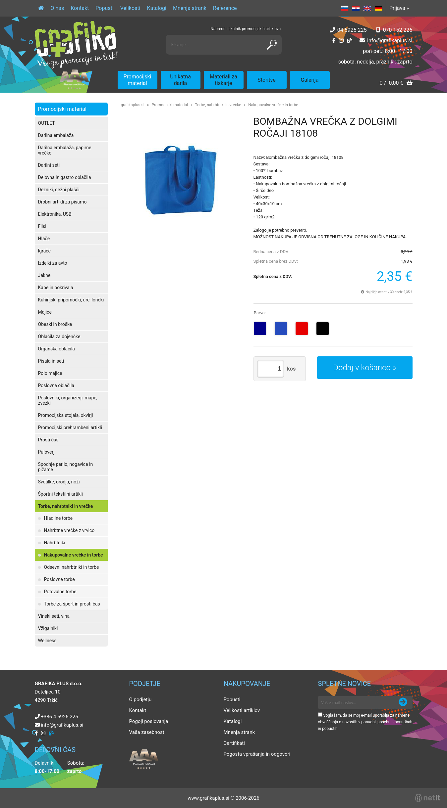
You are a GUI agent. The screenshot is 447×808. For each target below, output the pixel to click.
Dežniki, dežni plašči (59, 189)
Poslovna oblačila (56, 385)
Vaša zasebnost (146, 732)
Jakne (44, 275)
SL (345, 8)
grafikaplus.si (132, 105)
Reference (225, 8)
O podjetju (140, 699)
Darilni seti (49, 165)
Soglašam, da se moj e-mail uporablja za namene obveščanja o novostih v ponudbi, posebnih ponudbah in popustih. (365, 722)
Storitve (266, 80)
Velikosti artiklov (242, 710)
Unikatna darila (180, 79)
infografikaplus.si (390, 40)
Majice (45, 312)
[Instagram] (341, 40)
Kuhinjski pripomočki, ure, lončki (71, 299)
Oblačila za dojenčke (59, 336)
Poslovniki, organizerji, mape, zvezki (67, 400)
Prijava (399, 8)
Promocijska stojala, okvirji (65, 415)
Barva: (260, 312)
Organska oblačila (56, 348)
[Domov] (41, 8)
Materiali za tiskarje (223, 79)
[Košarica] (395, 83)
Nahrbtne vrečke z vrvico (69, 530)
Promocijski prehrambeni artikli (70, 427)
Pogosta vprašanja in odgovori (257, 754)
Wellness (47, 640)
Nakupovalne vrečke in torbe (73, 555)
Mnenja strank (189, 8)
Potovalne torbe (60, 591)
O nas (57, 8)
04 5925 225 (352, 30)
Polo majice (50, 373)
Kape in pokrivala (55, 287)
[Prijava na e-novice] (403, 702)
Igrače (44, 250)
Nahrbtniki (54, 542)
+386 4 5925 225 (59, 717)
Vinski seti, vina (54, 616)
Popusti (104, 8)
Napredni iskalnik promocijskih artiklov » (245, 28)
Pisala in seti (51, 361)
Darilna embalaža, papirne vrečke (64, 150)
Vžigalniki (48, 628)
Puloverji (47, 452)
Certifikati (234, 743)
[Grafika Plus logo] (76, 45)
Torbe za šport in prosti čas (72, 603)
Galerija (310, 80)
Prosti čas (48, 439)
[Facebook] (334, 40)
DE (378, 8)
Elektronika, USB (55, 214)
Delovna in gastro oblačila (64, 177)
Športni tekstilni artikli (60, 494)
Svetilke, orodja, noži (59, 481)
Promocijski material (137, 79)
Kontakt (80, 8)
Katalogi (156, 8)
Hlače (44, 238)
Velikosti (130, 8)
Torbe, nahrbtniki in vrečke (65, 506)
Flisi (42, 226)
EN (367, 8)
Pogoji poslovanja (148, 721)
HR (356, 8)
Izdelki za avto (52, 263)
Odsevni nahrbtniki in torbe (71, 567)
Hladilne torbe (58, 518)
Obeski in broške (55, 324)
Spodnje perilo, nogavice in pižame (65, 467)
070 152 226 (398, 30)
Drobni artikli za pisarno (62, 201)
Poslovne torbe (59, 579)
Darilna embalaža (56, 135)
